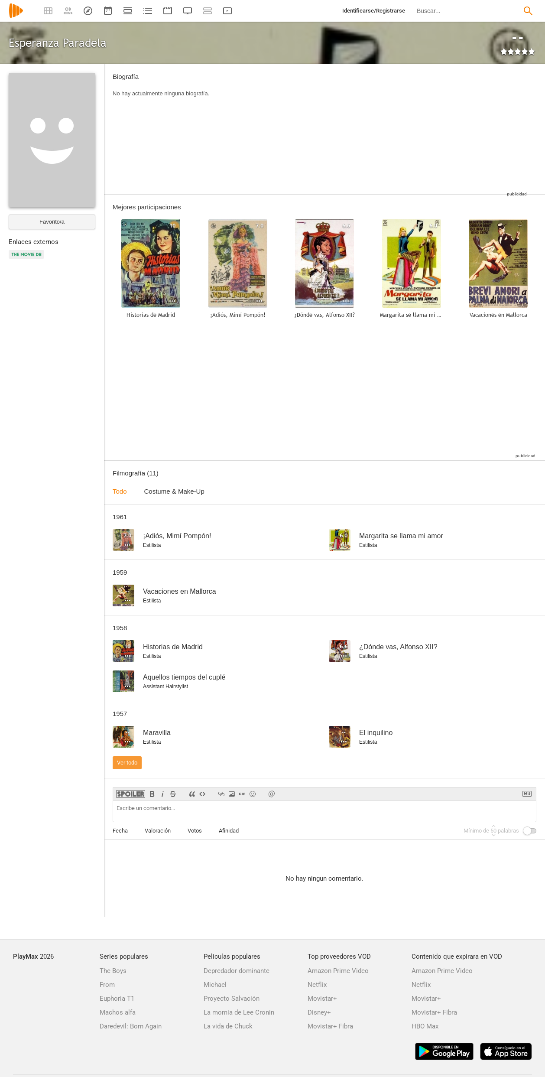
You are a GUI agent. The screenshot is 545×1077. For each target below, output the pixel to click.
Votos (195, 830)
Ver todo (127, 762)
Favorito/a (52, 221)
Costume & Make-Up (174, 491)
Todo (120, 491)
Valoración (158, 830)
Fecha (120, 830)
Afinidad (229, 830)
